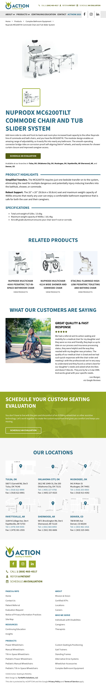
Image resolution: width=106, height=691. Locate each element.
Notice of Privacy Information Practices (23, 614)
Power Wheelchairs (14, 644)
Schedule (88, 5)
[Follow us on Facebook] (84, 14)
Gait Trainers (61, 649)
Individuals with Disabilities (68, 619)
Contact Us (10, 600)
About (10, 14)
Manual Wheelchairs (15, 649)
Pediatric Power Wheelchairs (19, 658)
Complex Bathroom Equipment (38, 21)
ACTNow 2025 (74, 14)
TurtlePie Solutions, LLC (28, 677)
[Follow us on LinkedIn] (97, 14)
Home (8, 21)
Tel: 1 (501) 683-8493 (47, 526)
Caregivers (60, 624)
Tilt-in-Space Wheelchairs (17, 654)
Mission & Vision (62, 595)
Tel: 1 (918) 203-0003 (79, 489)
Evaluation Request (14, 610)
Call (49, 5)
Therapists (60, 629)
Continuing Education (43, 14)
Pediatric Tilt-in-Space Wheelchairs (22, 668)
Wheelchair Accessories (66, 663)
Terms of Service (71, 681)
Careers (58, 610)
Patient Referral (13, 605)
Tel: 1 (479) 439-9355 (15, 526)
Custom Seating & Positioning (69, 644)
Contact (61, 14)
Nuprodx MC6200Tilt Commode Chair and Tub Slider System (30, 25)
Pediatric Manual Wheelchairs (19, 663)
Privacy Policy (54, 681)
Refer (67, 5)
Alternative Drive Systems (67, 658)
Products (23, 14)
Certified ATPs (61, 600)
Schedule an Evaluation (23, 155)
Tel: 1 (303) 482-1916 (79, 526)
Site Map (10, 619)
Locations (59, 605)
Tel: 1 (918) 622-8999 (15, 489)
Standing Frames (63, 654)
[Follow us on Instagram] (91, 14)
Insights (9, 633)
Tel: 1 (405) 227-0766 (47, 489)
